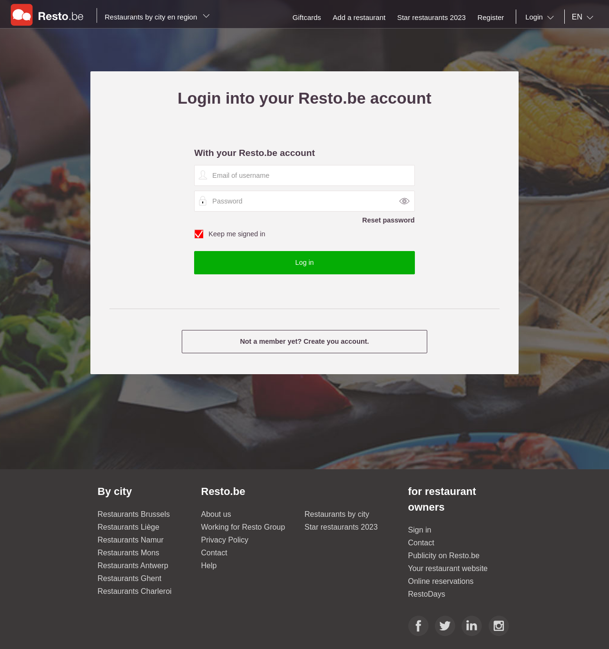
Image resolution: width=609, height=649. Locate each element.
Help (209, 566)
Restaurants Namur (131, 540)
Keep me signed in (304, 234)
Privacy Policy (225, 540)
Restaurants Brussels (134, 514)
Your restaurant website (448, 568)
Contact (214, 553)
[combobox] (541, 17)
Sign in (420, 530)
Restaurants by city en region (157, 17)
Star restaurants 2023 (341, 527)
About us (216, 514)
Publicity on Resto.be (444, 556)
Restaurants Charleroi (135, 591)
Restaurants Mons (128, 553)
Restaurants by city (336, 514)
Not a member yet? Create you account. (304, 341)
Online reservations (441, 581)
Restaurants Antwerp (133, 566)
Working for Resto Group (243, 527)
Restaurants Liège (128, 527)
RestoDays (426, 594)
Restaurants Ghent (129, 578)
